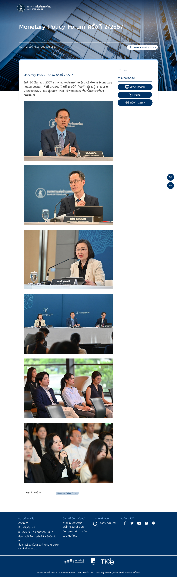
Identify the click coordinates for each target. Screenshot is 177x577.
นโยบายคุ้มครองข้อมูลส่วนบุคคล (109, 572)
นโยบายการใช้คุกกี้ (132, 572)
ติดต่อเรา (23, 523)
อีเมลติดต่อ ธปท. (27, 527)
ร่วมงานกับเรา (70, 536)
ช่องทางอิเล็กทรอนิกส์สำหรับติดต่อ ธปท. (37, 538)
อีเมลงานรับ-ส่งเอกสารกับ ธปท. (36, 532)
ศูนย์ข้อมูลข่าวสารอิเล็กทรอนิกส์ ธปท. (73, 525)
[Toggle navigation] (157, 8)
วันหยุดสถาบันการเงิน (75, 531)
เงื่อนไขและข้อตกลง (86, 572)
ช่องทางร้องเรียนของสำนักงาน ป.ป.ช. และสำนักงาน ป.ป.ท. (38, 546)
